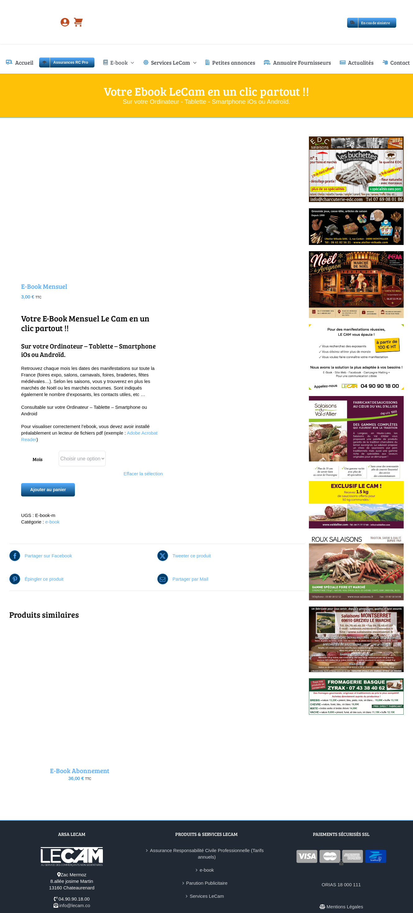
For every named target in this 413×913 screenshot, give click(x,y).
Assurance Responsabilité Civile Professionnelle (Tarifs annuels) (207, 854)
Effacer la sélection (143, 473)
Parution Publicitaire (206, 883)
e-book (52, 521)
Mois (38, 459)
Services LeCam (207, 896)
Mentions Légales (345, 906)
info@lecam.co (74, 905)
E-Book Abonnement (79, 770)
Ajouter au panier (48, 489)
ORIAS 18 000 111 (341, 884)
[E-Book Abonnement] (79, 631)
